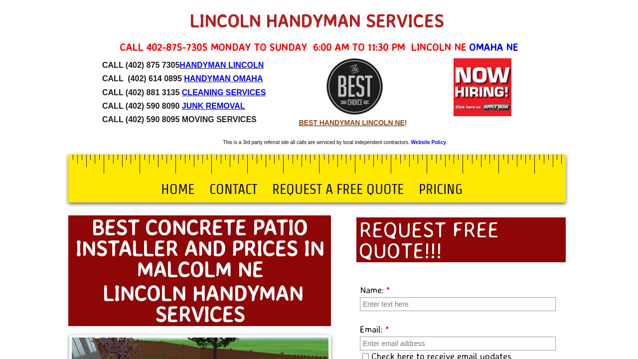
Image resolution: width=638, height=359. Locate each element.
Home (177, 188)
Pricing (441, 188)
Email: (374, 329)
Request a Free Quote (338, 188)
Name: (375, 289)
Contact (233, 188)
